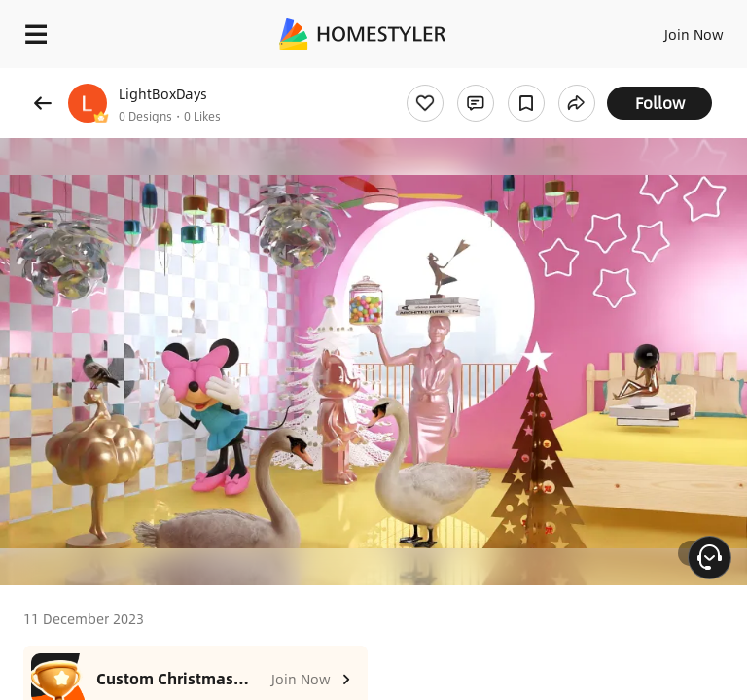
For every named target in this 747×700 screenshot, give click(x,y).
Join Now (694, 34)
